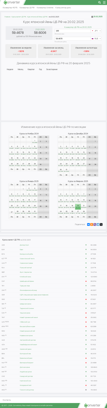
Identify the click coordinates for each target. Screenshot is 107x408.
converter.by (12, 2)
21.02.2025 (40, 29)
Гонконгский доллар (27, 390)
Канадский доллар (26, 376)
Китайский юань (25, 277)
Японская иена (59, 34)
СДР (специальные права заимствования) (34, 295)
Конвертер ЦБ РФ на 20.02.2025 (78, 27)
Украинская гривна (26, 263)
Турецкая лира (25, 286)
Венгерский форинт (26, 363)
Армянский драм (25, 349)
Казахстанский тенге (27, 259)
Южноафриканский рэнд (28, 290)
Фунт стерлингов (25, 272)
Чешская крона (25, 313)
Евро (21, 250)
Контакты (7, 400)
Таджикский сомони (27, 308)
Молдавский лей (25, 385)
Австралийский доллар (28, 340)
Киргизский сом (25, 381)
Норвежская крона (26, 336)
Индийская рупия (26, 372)
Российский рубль (61, 42)
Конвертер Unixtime (45, 7)
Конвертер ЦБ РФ (27, 7)
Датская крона (25, 367)
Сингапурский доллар (27, 299)
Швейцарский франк (27, 281)
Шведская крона (25, 304)
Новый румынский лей (27, 331)
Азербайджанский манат (28, 345)
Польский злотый (26, 268)
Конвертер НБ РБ (10, 7)
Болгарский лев (25, 354)
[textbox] (96, 31)
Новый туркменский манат (29, 317)
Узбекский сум (25, 322)
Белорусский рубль (26, 254)
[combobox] (96, 31)
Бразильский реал (26, 358)
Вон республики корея (27, 327)
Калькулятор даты (63, 7)
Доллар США (24, 245)
